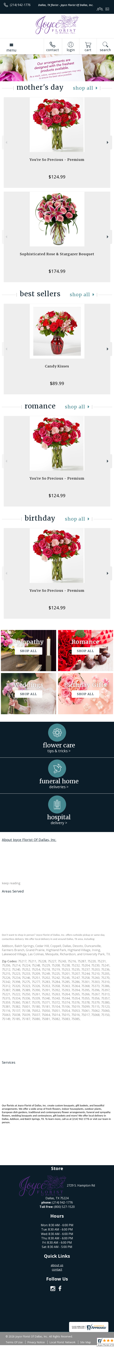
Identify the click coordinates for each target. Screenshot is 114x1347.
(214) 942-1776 (20, 5)
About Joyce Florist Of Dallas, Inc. (29, 839)
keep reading (11, 883)
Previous (6, 142)
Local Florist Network (62, 1342)
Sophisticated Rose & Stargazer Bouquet (57, 254)
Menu (11, 50)
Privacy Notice (36, 1342)
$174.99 (57, 271)
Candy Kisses (57, 366)
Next (108, 142)
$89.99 (57, 383)
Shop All (83, 88)
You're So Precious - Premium (57, 159)
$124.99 (57, 177)
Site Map (85, 1342)
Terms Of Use (14, 1342)
